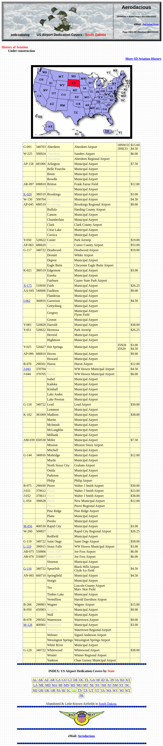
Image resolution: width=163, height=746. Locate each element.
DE (76, 679)
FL (87, 679)
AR (52, 679)
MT (85, 685)
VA (103, 690)
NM (115, 685)
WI (121, 690)
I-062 (27, 300)
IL (107, 679)
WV (115, 690)
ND (35, 690)
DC (81, 679)
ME (41, 685)
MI (61, 685)
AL (35, 679)
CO (64, 679)
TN (80, 690)
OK (47, 690)
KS (122, 679)
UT (91, 690)
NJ (109, 685)
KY (128, 679)
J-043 (27, 369)
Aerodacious (150, 24)
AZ (46, 679)
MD (48, 685)
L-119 (27, 546)
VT (97, 690)
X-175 (27, 285)
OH (41, 690)
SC (69, 690)
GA (92, 679)
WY (128, 690)
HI (98, 679)
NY (121, 685)
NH (103, 685)
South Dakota (108, 703)
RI (63, 690)
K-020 (27, 194)
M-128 (27, 625)
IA (117, 679)
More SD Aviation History (143, 58)
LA (35, 685)
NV (97, 685)
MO (79, 685)
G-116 (27, 568)
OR (53, 690)
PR (82, 695)
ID (103, 679)
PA (59, 690)
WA (108, 690)
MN (66, 685)
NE (91, 685)
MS (72, 685)
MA (54, 685)
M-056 (27, 526)
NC (127, 685)
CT (70, 679)
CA (58, 679)
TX (85, 690)
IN (112, 679)
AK (40, 679)
